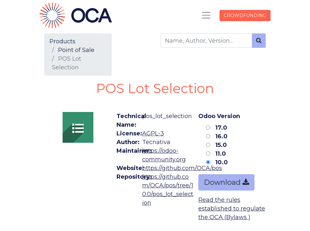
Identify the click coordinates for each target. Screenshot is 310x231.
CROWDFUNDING (245, 15)
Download (226, 182)
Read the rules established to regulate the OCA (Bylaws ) (231, 208)
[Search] (259, 40)
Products (62, 41)
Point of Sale (76, 50)
